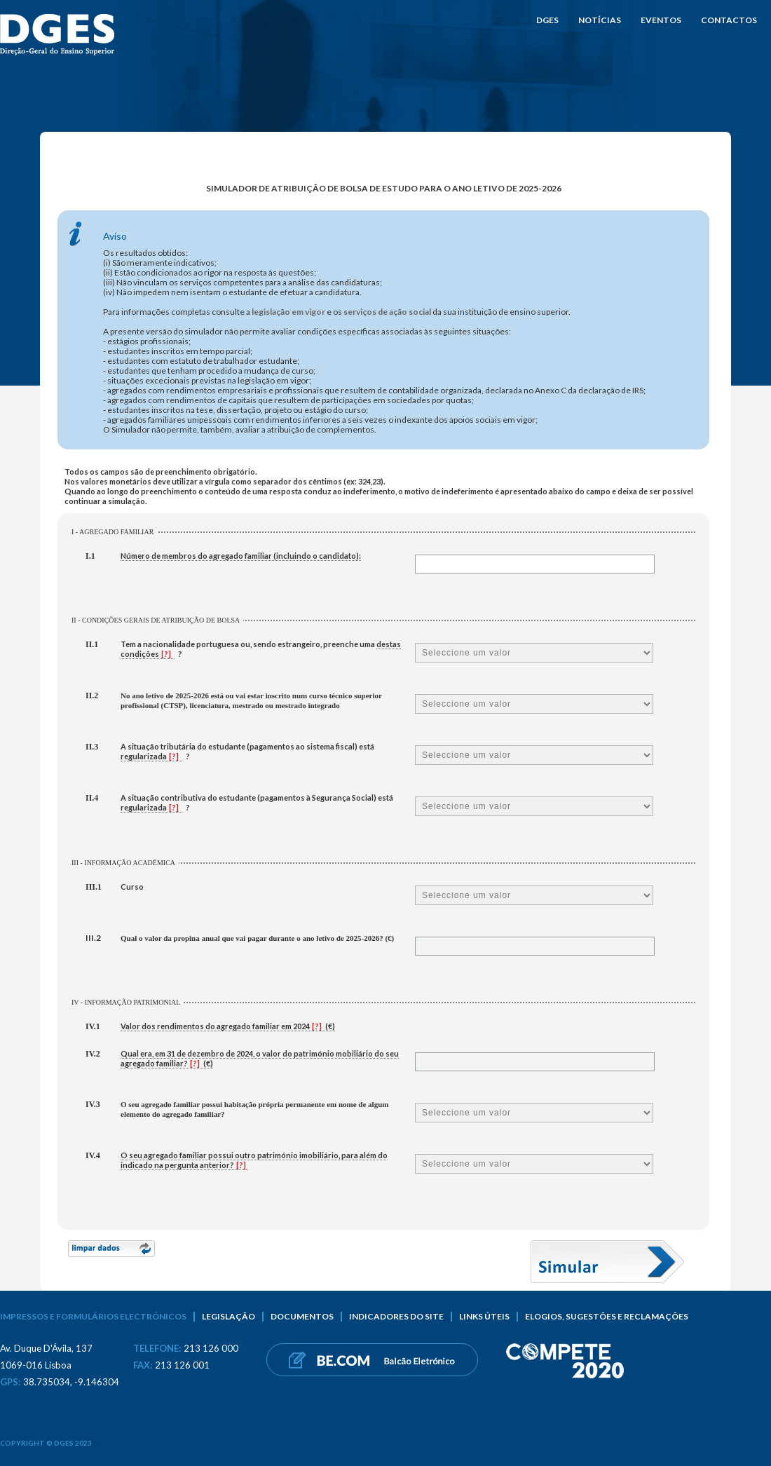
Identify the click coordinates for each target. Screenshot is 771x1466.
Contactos (729, 20)
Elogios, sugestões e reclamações (606, 1316)
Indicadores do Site (396, 1316)
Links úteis (484, 1316)
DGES (547, 20)
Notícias (599, 20)
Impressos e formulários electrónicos (93, 1316)
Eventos (661, 20)
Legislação (228, 1316)
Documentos (302, 1316)
